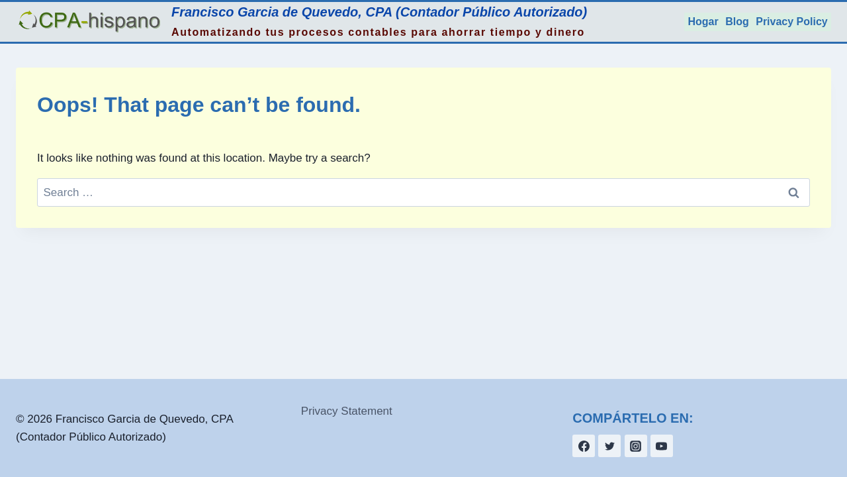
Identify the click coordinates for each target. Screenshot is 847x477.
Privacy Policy (792, 21)
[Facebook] (583, 446)
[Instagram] (636, 446)
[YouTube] (661, 446)
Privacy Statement (346, 411)
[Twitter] (609, 446)
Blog (737, 21)
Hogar (703, 21)
